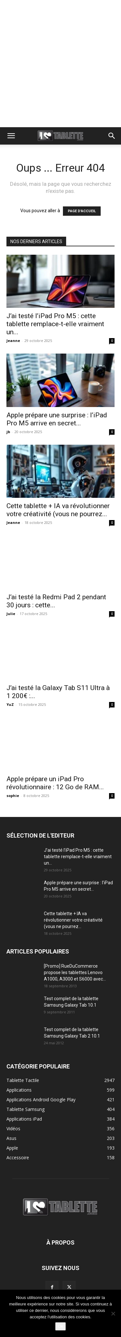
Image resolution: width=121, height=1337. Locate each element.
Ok (60, 1326)
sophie (12, 795)
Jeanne (13, 340)
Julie (10, 613)
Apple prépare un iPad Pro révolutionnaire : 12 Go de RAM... (55, 783)
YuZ (10, 704)
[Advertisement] (60, 63)
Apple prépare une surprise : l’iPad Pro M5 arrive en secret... (56, 419)
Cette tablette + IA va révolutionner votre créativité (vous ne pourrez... (58, 510)
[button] (11, 136)
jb (8, 431)
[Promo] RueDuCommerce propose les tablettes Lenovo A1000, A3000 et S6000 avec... (75, 972)
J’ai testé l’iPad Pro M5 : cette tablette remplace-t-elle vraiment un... (55, 324)
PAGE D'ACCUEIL (82, 211)
